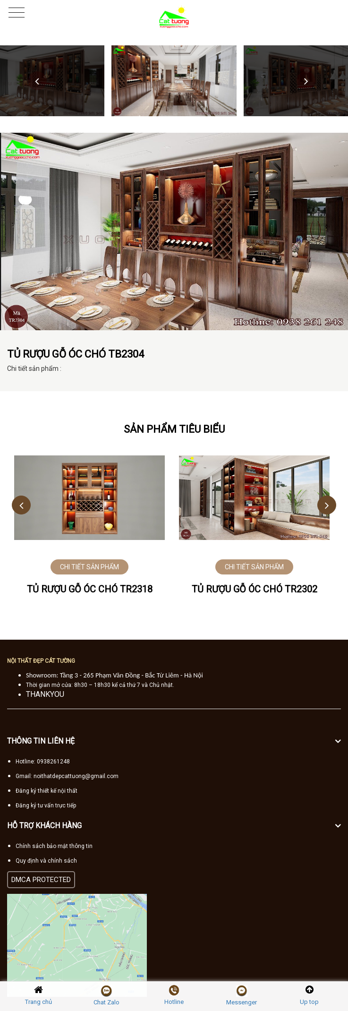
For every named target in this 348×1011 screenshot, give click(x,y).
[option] (174, 80)
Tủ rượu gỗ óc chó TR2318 (90, 589)
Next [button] (306, 80)
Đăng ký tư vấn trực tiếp (46, 805)
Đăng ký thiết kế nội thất (46, 791)
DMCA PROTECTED (41, 879)
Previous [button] (37, 80)
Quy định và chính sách (46, 860)
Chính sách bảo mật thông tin (54, 846)
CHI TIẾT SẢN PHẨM (89, 567)
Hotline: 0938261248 (43, 761)
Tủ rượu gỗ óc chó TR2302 (254, 589)
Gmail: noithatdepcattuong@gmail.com (67, 776)
